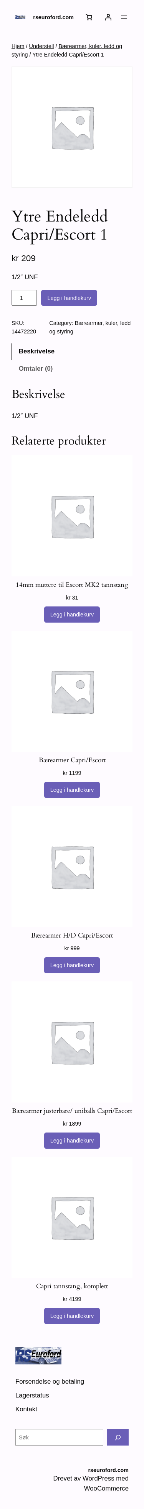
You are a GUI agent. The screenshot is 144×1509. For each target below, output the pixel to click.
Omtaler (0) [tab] (36, 368)
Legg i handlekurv (69, 298)
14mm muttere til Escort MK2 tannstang (72, 585)
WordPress (98, 1478)
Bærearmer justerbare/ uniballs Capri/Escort (72, 1111)
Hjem (18, 46)
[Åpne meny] (124, 17)
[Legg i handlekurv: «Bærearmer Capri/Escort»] (72, 790)
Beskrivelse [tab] (37, 351)
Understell (41, 46)
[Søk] (118, 1437)
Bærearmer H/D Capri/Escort (72, 935)
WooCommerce (106, 1488)
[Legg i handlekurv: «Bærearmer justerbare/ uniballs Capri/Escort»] (72, 1141)
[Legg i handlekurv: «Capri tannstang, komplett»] (72, 1316)
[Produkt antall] (24, 298)
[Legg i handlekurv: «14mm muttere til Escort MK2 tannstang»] (72, 614)
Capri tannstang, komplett (72, 1286)
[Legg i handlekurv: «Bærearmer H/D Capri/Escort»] (72, 965)
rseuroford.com (53, 17)
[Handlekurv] (89, 17)
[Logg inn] (108, 17)
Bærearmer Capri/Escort (72, 760)
